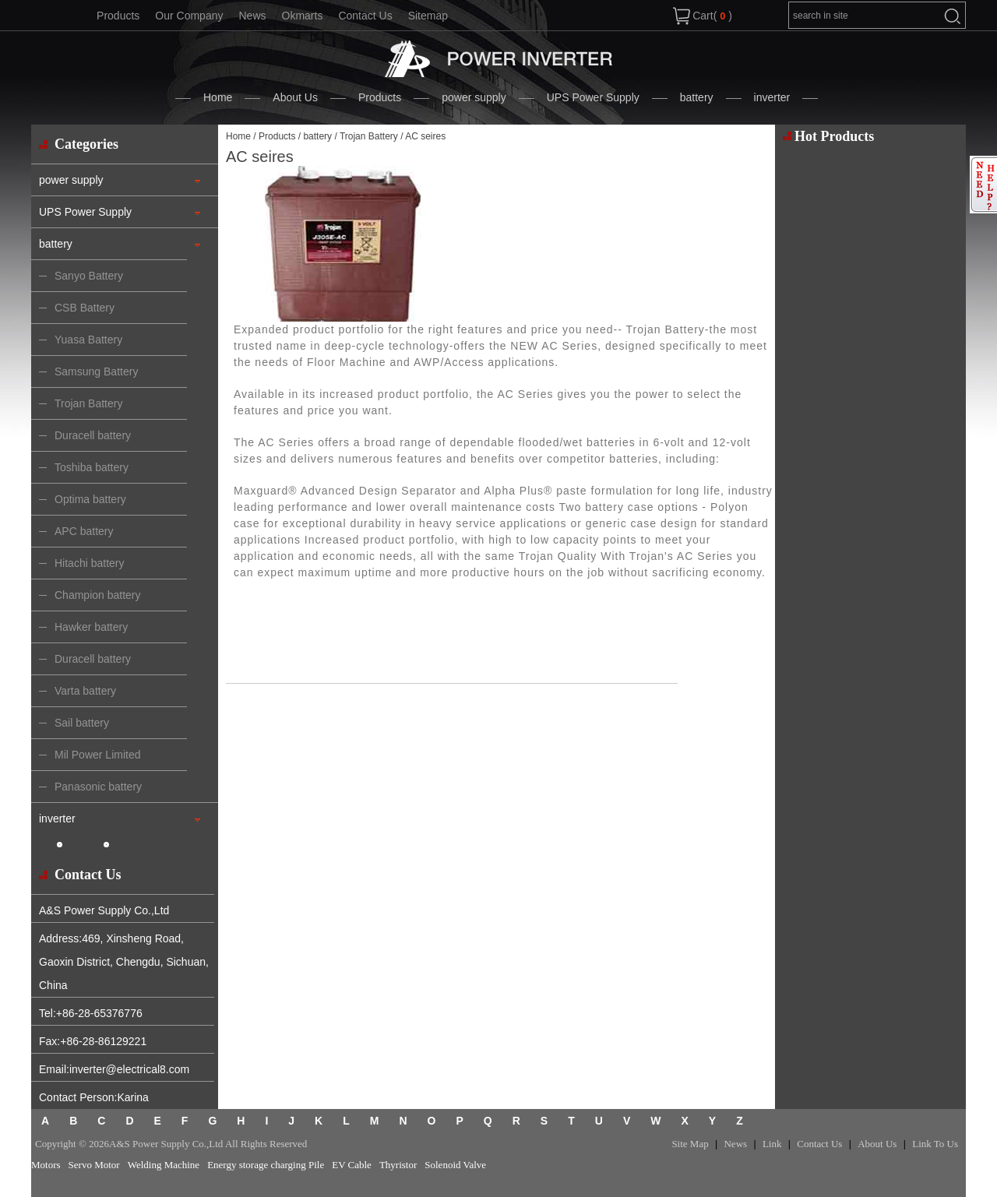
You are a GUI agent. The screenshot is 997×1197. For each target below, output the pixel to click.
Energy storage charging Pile (265, 1165)
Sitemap (428, 15)
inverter (772, 97)
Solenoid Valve (455, 1165)
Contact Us (365, 15)
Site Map (689, 1143)
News (252, 15)
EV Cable (352, 1165)
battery (696, 97)
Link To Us (935, 1143)
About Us (295, 97)
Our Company (189, 15)
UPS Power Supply (593, 97)
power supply (474, 97)
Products (118, 15)
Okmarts (302, 15)
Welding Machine (163, 1165)
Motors (46, 1165)
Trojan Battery (369, 136)
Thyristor (398, 1165)
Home (217, 97)
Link (772, 1143)
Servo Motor (94, 1165)
